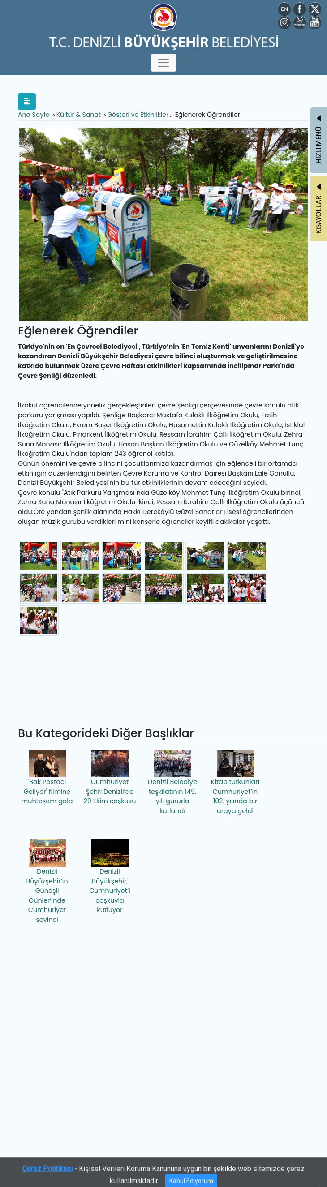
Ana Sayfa (34, 114)
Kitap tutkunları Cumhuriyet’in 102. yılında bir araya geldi (235, 782)
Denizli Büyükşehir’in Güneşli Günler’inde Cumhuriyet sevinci (47, 881)
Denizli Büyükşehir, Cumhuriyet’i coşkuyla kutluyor (109, 876)
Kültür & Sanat (79, 114)
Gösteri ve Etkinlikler (137, 114)
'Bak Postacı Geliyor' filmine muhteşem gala (47, 778)
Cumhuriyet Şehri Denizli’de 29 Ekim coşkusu (110, 778)
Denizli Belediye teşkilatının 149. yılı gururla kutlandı (172, 782)
